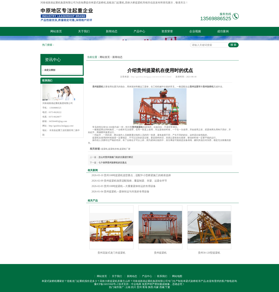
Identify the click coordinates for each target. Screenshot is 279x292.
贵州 (139, 287)
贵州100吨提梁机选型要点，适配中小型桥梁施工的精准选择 (131, 175)
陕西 (150, 287)
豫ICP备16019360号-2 (106, 284)
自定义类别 (49, 70)
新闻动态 (111, 31)
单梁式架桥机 (98, 2)
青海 (144, 287)
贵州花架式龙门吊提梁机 (111, 252)
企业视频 (195, 31)
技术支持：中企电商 (129, 284)
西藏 (161, 287)
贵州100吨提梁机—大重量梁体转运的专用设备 (124, 186)
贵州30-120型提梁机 (209, 252)
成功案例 (223, 31)
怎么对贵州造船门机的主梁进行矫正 (115, 157)
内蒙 (156, 287)
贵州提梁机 (160, 252)
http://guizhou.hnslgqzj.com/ (61, 126)
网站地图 (177, 276)
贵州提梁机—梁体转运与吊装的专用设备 (121, 191)
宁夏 (167, 287)
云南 (127, 287)
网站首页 (56, 31)
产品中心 (139, 31)
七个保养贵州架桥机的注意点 (112, 162)
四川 (133, 287)
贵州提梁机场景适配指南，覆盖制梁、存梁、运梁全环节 (129, 180)
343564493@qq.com (58, 121)
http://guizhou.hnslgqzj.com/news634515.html (151, 76)
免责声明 (147, 284)
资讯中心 (53, 59)
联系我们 (162, 276)
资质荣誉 (167, 31)
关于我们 (84, 31)
